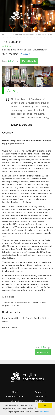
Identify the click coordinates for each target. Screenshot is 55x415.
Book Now (42, 352)
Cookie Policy (40, 396)
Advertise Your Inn (14, 396)
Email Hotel (26, 54)
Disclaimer (40, 400)
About (15, 392)
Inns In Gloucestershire (24, 35)
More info (44, 411)
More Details (29, 60)
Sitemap (15, 400)
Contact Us (40, 392)
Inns (9, 35)
